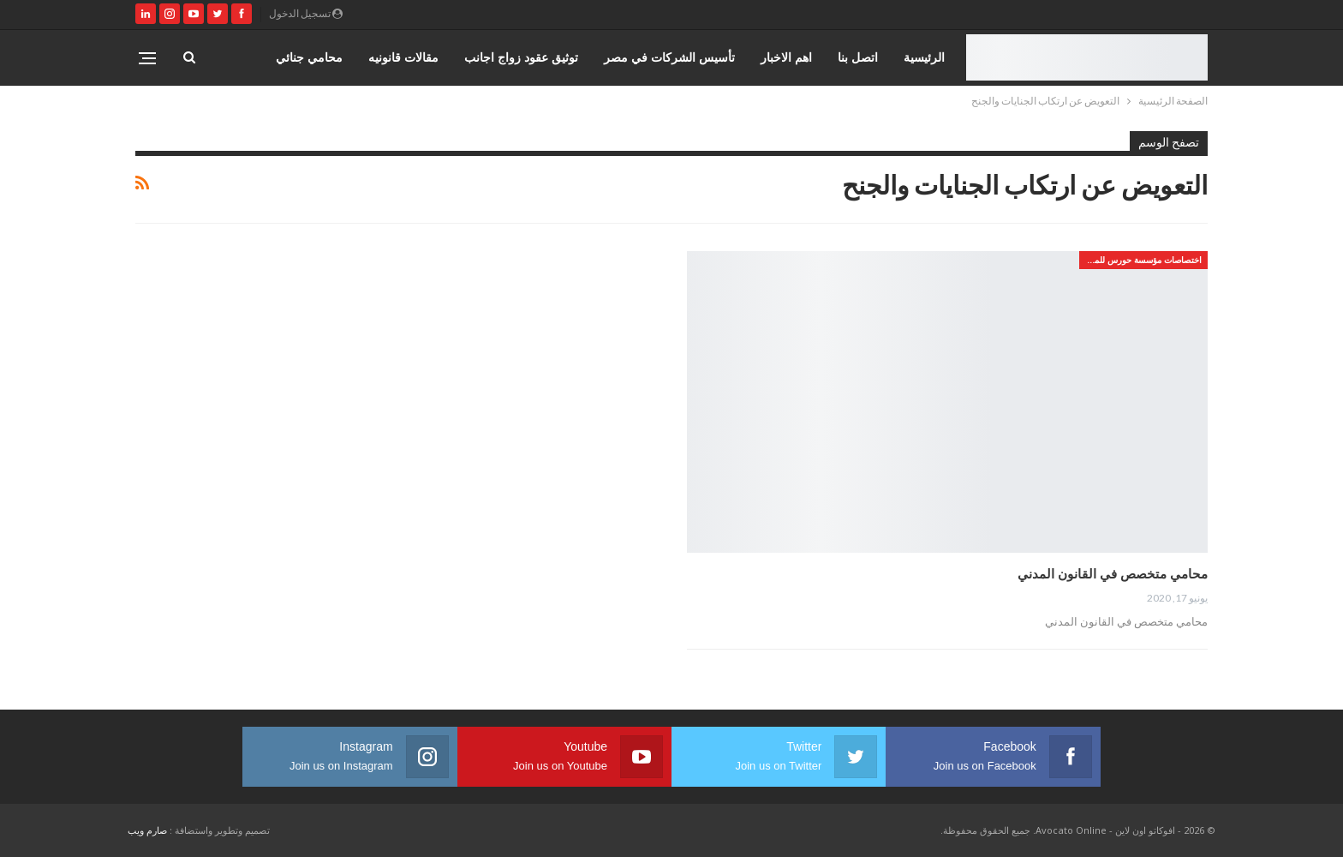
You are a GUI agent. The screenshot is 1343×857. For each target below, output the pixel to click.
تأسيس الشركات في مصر (669, 57)
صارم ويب (147, 830)
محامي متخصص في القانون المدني (1113, 573)
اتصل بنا (858, 57)
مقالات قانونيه (403, 57)
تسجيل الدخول (306, 13)
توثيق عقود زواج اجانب (521, 57)
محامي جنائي (309, 57)
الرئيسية (924, 57)
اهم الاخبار (786, 57)
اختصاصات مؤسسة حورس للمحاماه (1140, 260)
